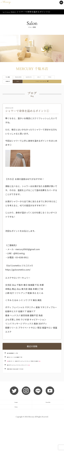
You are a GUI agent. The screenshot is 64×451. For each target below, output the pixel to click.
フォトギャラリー (52, 79)
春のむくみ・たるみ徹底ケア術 (21, 372)
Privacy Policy (48, 423)
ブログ (12, 95)
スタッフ (12, 87)
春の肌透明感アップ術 (17, 368)
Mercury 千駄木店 (16, 11)
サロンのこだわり (32, 79)
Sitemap (16, 431)
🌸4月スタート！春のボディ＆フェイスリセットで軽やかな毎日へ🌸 (32, 378)
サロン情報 (12, 79)
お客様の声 (52, 87)
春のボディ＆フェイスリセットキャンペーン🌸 (29, 383)
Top (4, 11)
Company (16, 423)
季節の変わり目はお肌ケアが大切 (22, 387)
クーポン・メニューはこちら (41, 95)
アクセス (32, 87)
